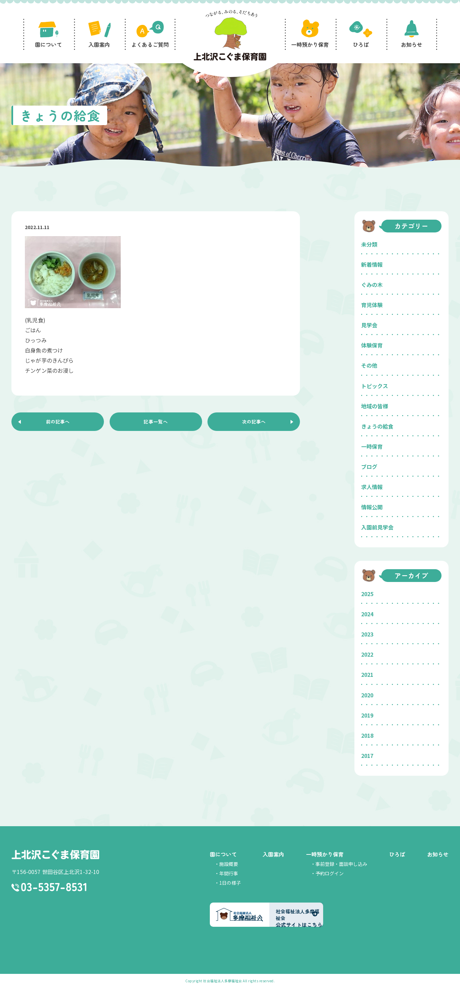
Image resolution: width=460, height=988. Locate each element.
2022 (367, 654)
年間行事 (228, 873)
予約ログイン (329, 873)
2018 (367, 735)
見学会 (369, 325)
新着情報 (372, 264)
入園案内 (273, 854)
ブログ (369, 467)
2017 (367, 756)
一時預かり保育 (325, 854)
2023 (367, 634)
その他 (369, 365)
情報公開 (372, 507)
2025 (367, 594)
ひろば (397, 854)
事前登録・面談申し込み (341, 864)
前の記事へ (57, 423)
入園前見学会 (377, 527)
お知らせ (438, 854)
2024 (367, 614)
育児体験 (372, 305)
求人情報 (372, 487)
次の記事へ (253, 423)
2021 (367, 674)
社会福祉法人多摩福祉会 (222, 980)
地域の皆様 (374, 406)
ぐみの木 (372, 285)
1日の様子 (230, 882)
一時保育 (372, 446)
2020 (367, 695)
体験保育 (372, 345)
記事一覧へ (155, 423)
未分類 (369, 244)
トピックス (374, 386)
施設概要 (228, 864)
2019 (367, 715)
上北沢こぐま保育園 (55, 855)
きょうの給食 (377, 426)
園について (223, 854)
